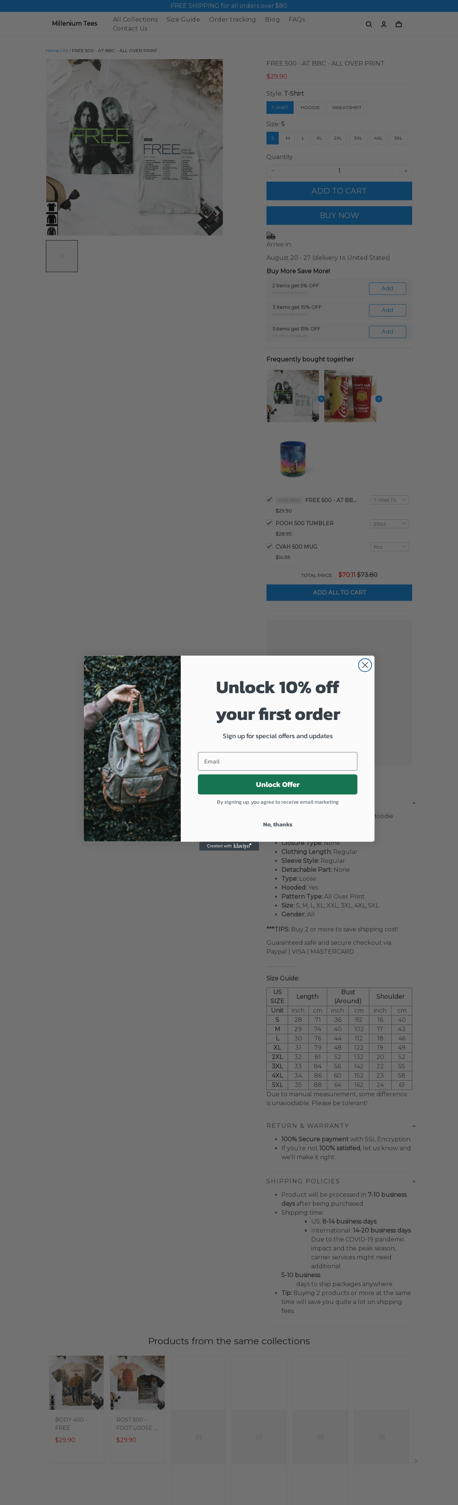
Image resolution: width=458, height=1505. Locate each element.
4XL (378, 138)
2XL (338, 138)
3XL (358, 138)
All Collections (135, 19)
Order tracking (232, 19)
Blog (272, 19)
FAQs (297, 19)
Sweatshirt (346, 107)
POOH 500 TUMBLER (304, 523)
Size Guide (183, 19)
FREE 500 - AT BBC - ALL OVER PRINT (331, 500)
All (65, 50)
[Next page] (417, 1462)
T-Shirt (294, 93)
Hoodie (310, 107)
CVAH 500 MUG (296, 546)
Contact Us (130, 28)
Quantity (279, 156)
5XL (398, 138)
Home (52, 50)
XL (319, 138)
